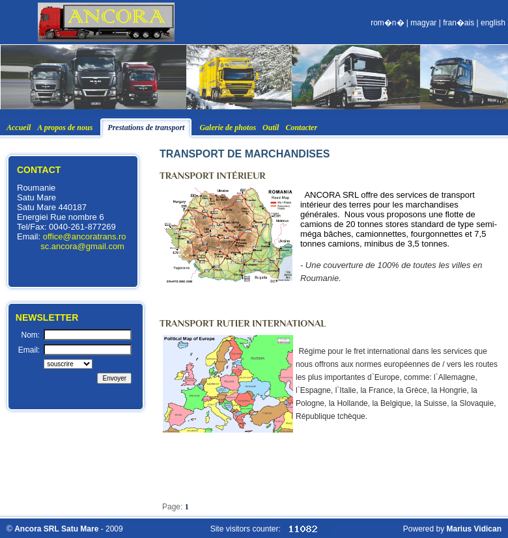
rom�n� (387, 22)
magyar (423, 22)
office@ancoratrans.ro (84, 236)
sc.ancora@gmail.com (82, 246)
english (493, 22)
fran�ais (458, 22)
